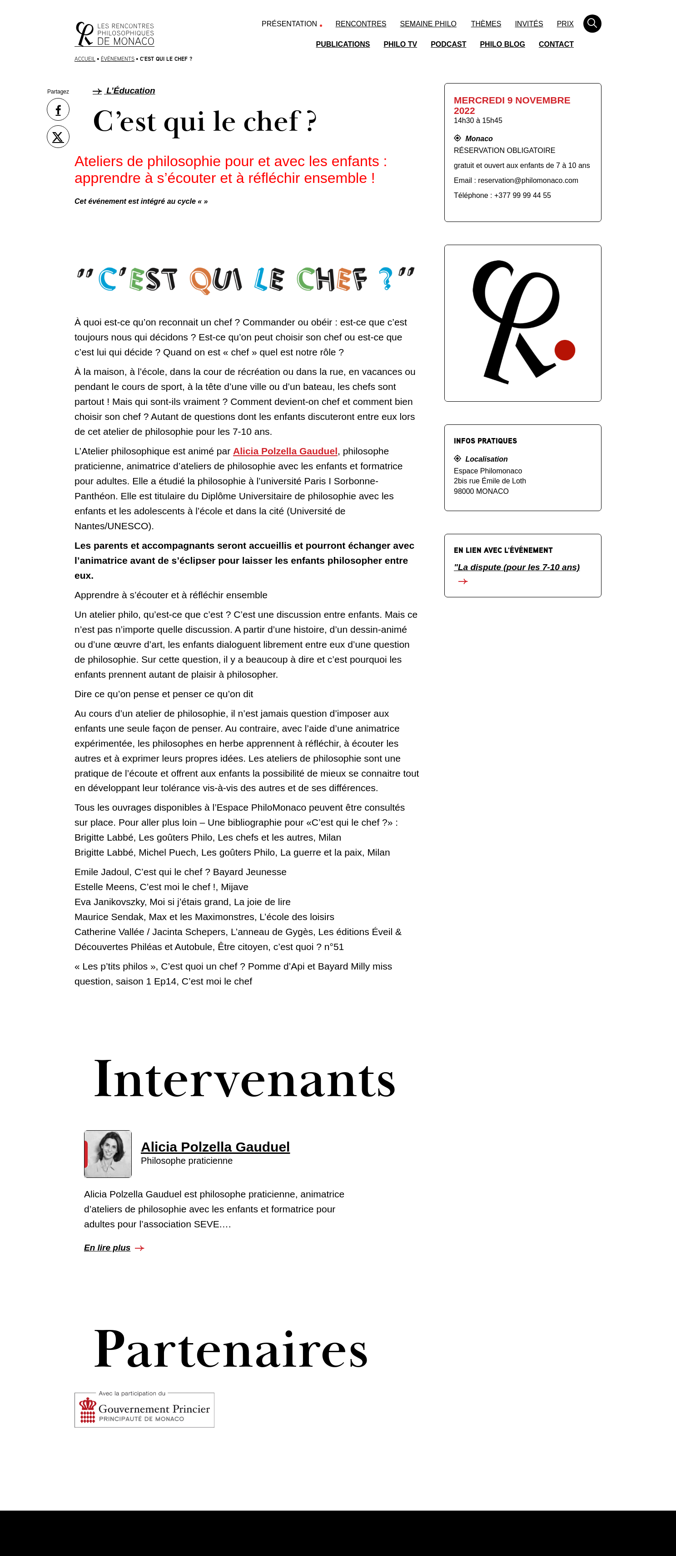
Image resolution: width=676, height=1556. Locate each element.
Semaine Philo (428, 24)
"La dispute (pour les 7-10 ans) (517, 567)
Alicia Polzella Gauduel (285, 451)
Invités (529, 24)
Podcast (448, 44)
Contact (556, 44)
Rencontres (361, 24)
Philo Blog (502, 44)
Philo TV (400, 44)
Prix (565, 24)
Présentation (289, 24)
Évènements (117, 58)
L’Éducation (124, 90)
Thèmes (486, 24)
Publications (343, 44)
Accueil (85, 58)
